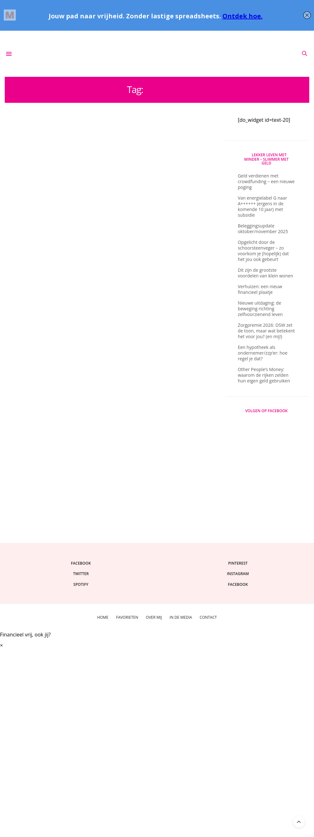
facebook (81, 563)
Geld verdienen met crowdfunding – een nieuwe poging (266, 181)
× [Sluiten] (1, 645)
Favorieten (127, 617)
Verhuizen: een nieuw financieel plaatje (260, 289)
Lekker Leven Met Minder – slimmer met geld (266, 159)
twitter (81, 573)
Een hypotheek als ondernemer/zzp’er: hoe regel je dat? (262, 353)
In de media (181, 617)
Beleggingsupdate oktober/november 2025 (263, 228)
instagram (238, 573)
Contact (208, 617)
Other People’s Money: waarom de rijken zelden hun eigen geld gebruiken (264, 375)
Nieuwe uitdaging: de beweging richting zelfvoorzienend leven (260, 308)
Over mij (154, 617)
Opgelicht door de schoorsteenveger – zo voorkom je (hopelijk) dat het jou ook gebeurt (263, 250)
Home (103, 617)
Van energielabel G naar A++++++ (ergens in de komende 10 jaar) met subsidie (262, 206)
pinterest (238, 563)
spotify (80, 584)
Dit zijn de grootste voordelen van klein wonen (265, 273)
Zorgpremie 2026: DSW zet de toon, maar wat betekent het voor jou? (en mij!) (266, 330)
